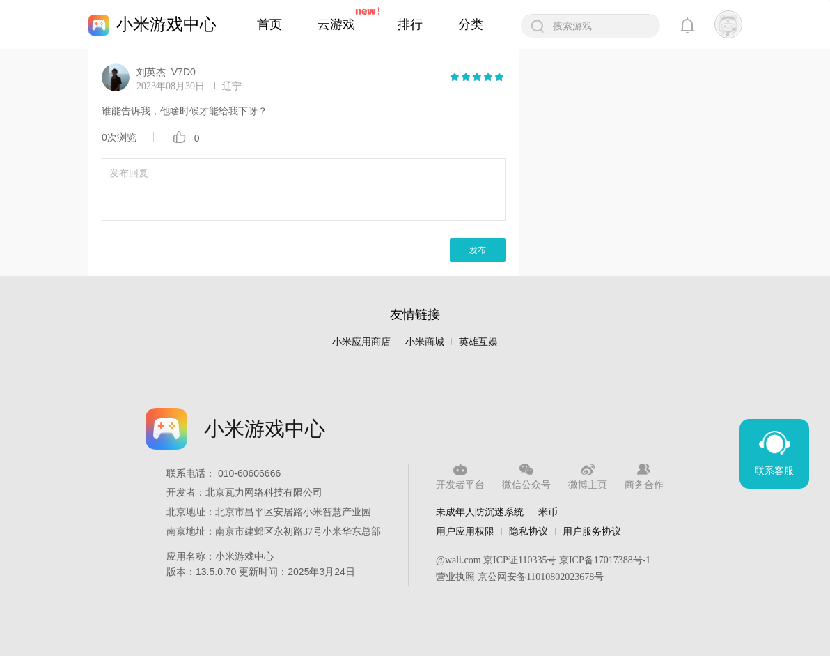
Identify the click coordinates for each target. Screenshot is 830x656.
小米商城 (424, 342)
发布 (477, 250)
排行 (410, 24)
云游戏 (336, 24)
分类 (470, 24)
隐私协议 (528, 531)
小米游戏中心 (166, 24)
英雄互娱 (478, 342)
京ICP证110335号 (519, 560)
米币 (548, 511)
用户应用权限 (465, 531)
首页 (269, 24)
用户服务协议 (592, 531)
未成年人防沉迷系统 (480, 511)
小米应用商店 (361, 342)
